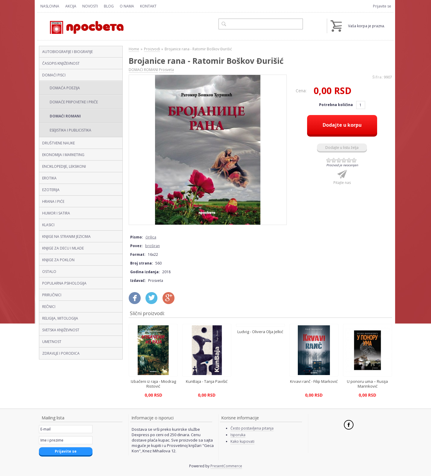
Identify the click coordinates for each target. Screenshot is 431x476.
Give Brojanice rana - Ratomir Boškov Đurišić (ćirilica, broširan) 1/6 (328, 160)
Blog (109, 6)
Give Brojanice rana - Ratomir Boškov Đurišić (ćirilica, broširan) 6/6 (354, 160)
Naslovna (49, 6)
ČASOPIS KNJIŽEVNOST (61, 63)
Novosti (90, 6)
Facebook (349, 425)
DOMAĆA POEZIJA (65, 87)
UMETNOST (51, 341)
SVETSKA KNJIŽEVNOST (60, 330)
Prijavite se (382, 6)
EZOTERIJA (51, 189)
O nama (127, 6)
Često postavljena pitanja (252, 428)
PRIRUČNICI (51, 294)
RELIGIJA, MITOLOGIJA (60, 318)
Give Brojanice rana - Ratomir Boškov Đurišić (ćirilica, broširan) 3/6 (339, 160)
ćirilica (150, 237)
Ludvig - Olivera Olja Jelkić (260, 331)
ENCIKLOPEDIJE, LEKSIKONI (64, 166)
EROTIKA (49, 178)
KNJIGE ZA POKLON (58, 259)
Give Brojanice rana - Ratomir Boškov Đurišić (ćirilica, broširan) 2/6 (333, 160)
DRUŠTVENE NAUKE (58, 143)
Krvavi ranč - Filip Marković (314, 381)
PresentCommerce (226, 466)
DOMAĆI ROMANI (65, 116)
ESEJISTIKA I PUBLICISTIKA (70, 130)
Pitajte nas (342, 182)
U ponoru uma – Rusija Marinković (367, 384)
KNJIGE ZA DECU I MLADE (63, 248)
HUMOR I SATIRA (56, 213)
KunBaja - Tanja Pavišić (206, 381)
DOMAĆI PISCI (54, 75)
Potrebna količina (336, 104)
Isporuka (237, 434)
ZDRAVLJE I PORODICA (61, 353)
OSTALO (49, 271)
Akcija (70, 6)
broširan (152, 245)
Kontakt (148, 6)
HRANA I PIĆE (53, 201)
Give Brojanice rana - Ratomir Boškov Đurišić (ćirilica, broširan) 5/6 (349, 160)
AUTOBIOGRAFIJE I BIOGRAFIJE (67, 51)
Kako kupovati (242, 441)
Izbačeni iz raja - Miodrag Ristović (153, 384)
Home (134, 49)
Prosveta (166, 69)
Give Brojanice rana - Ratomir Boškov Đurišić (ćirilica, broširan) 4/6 (344, 160)
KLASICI (48, 224)
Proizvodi (152, 49)
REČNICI (48, 306)
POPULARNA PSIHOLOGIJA (64, 283)
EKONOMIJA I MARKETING (63, 154)
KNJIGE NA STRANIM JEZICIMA (66, 236)
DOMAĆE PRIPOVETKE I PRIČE (74, 102)
